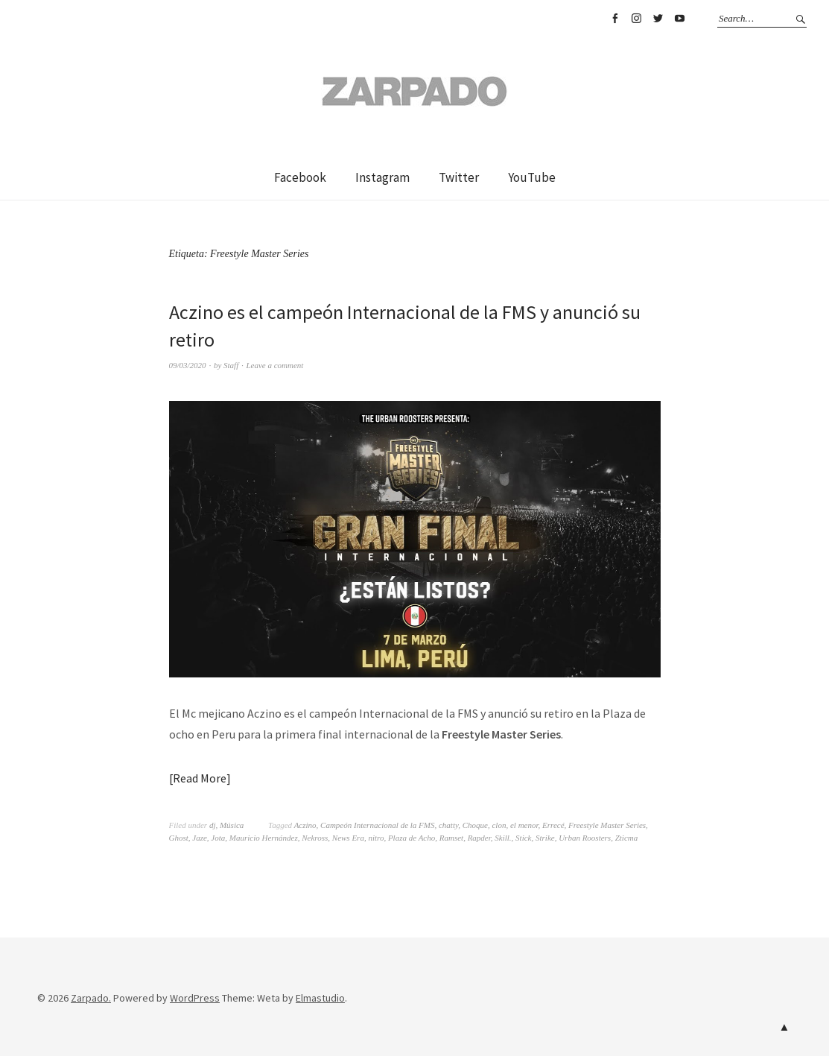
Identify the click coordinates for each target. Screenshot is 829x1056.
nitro (376, 837)
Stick (523, 837)
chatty (448, 825)
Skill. (503, 837)
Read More (199, 778)
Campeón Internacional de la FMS (377, 825)
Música (232, 825)
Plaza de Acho (411, 837)
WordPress (195, 998)
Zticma (626, 837)
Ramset (451, 837)
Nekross (315, 837)
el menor (524, 825)
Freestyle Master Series (607, 825)
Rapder (479, 837)
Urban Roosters (585, 837)
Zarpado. (91, 998)
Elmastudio (320, 998)
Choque (475, 825)
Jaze (199, 837)
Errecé (553, 825)
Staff (230, 365)
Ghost (178, 837)
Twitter (658, 18)
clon (499, 825)
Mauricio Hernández (263, 837)
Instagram (636, 18)
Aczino (305, 825)
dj (212, 825)
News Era (348, 837)
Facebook (614, 18)
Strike (545, 837)
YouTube (679, 18)
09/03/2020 (187, 365)
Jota (218, 837)
